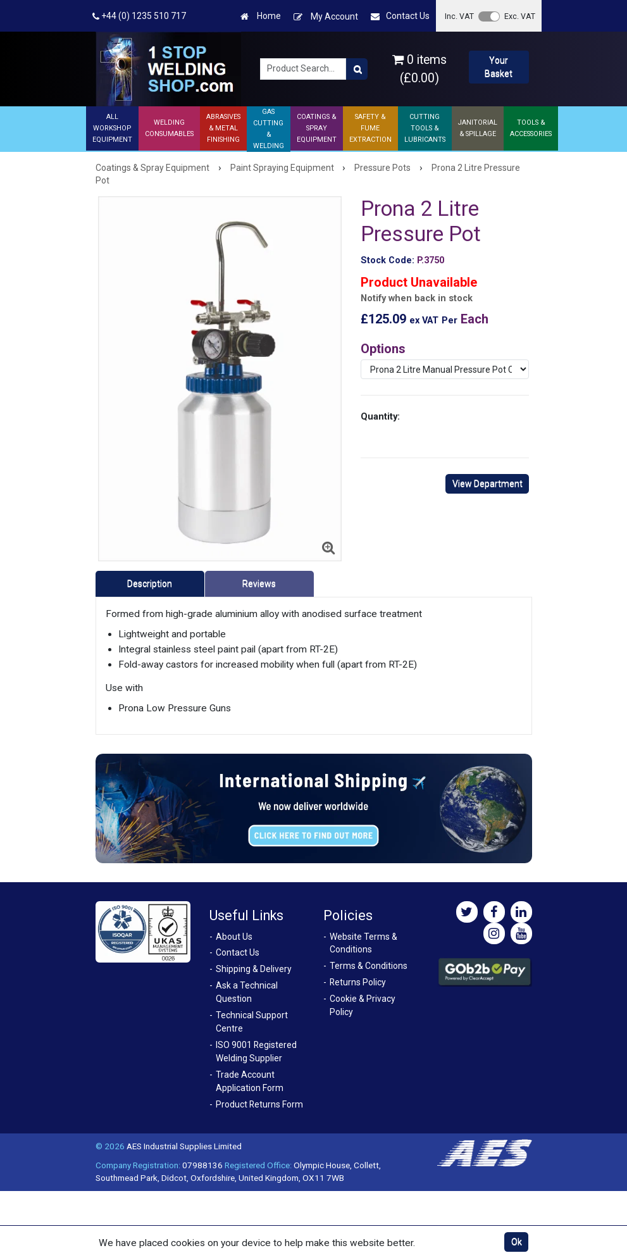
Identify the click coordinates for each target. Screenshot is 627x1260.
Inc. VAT (459, 16)
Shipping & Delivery (254, 969)
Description (149, 583)
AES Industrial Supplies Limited (184, 1146)
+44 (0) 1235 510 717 (139, 16)
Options (383, 348)
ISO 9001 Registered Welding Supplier (256, 1051)
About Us (234, 937)
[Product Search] (357, 69)
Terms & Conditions (368, 966)
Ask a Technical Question (247, 992)
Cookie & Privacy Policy (362, 1005)
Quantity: (380, 416)
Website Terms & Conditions (363, 943)
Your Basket (498, 66)
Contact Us (400, 16)
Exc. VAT (519, 16)
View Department (487, 483)
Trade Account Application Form (249, 1081)
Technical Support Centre (252, 1021)
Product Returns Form (259, 1104)
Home (260, 16)
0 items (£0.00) (419, 69)
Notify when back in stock (417, 298)
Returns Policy (358, 982)
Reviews (259, 583)
